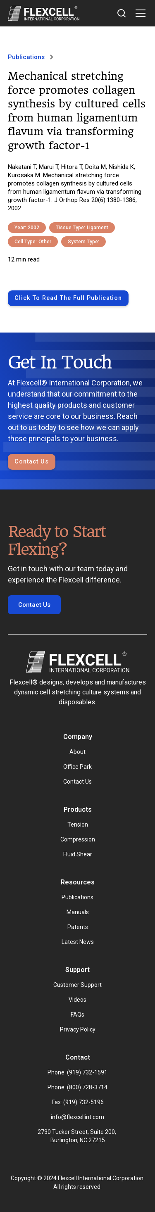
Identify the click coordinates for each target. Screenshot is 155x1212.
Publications (77, 897)
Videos (77, 999)
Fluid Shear (77, 854)
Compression (77, 839)
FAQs (77, 1014)
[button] (139, 13)
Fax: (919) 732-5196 (78, 1102)
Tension (77, 824)
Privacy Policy (77, 1029)
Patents (77, 927)
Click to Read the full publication (68, 298)
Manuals (78, 912)
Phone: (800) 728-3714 (77, 1087)
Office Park (77, 766)
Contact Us (31, 461)
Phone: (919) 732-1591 (77, 1072)
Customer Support (77, 984)
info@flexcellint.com (77, 1117)
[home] (43, 13)
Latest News (78, 942)
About (77, 752)
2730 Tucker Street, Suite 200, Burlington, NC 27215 (77, 1136)
